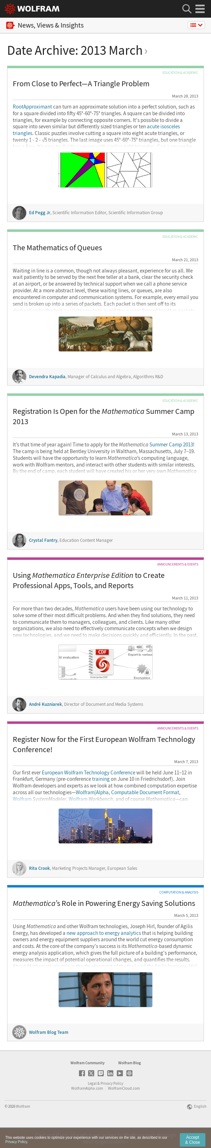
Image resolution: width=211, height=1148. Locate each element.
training (101, 779)
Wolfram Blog (129, 1082)
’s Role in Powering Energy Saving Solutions (104, 903)
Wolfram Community (87, 1082)
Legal (92, 1102)
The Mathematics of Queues (57, 247)
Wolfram (39, 799)
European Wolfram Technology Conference (88, 772)
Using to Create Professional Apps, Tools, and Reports (89, 580)
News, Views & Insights (45, 25)
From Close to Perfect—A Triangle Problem (81, 83)
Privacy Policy (112, 1102)
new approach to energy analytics (104, 933)
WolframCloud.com (124, 1107)
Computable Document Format (145, 792)
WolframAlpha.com (87, 1107)
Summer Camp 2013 (156, 444)
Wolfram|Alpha (92, 792)
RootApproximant (32, 107)
